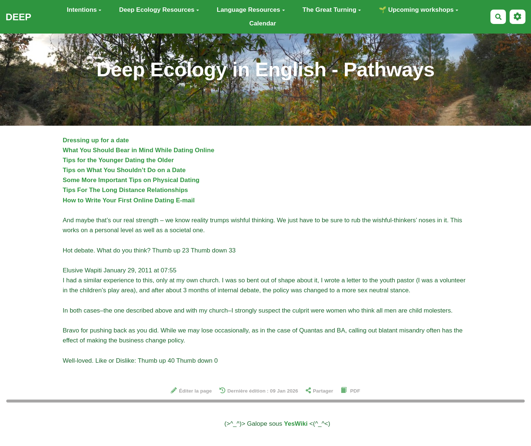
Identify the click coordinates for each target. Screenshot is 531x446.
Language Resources (251, 9)
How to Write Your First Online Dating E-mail (129, 200)
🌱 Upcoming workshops (418, 9)
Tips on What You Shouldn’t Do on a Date (124, 170)
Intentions (84, 9)
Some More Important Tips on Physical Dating (131, 180)
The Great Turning (331, 9)
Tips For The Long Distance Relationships (125, 190)
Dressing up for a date (96, 140)
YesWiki (296, 423)
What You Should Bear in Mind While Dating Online (138, 150)
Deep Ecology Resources (159, 9)
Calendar (262, 23)
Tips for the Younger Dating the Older (118, 160)
